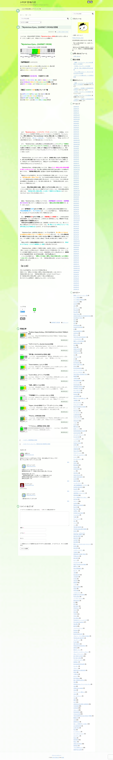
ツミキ (75, 523)
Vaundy (75, 580)
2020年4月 (76, 257)
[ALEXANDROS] (78, 331)
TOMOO (76, 552)
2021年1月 (76, 239)
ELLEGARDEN (77, 368)
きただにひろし (78, 402)
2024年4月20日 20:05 (29, 454)
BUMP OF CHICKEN (79, 594)
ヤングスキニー (78, 696)
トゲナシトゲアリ (78, 550)
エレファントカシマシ (79, 370)
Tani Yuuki (76, 509)
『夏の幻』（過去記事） (38, 138)
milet (75, 686)
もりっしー (65, 322)
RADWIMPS (77, 712)
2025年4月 (76, 131)
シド (75, 471)
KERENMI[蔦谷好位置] (79, 431)
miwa (75, 690)
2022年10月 (77, 194)
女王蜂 (75, 479)
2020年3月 (76, 260)
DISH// (75, 531)
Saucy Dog (76, 451)
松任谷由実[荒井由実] (79, 664)
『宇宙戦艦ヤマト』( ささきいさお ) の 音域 (41, 395)
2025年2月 (76, 136)
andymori (76, 333)
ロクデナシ (76, 735)
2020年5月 (76, 255)
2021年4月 (76, 232)
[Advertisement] (44, 293)
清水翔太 (76, 473)
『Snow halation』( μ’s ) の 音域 (37, 364)
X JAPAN (76, 360)
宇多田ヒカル (77, 353)
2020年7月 (76, 251)
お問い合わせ (77, 56)
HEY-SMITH (77, 644)
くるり (75, 422)
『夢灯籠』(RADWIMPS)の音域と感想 (39, 354)
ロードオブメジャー (79, 733)
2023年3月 (76, 184)
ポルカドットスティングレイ (81, 652)
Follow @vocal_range (77, 37)
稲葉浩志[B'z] (77, 343)
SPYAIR (76, 499)
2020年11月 (77, 243)
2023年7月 (76, 176)
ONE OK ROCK (78, 743)
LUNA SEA (76, 727)
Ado (75, 321)
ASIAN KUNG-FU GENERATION (82, 316)
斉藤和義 (76, 449)
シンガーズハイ (78, 483)
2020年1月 (76, 264)
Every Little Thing (78, 364)
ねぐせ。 (76, 570)
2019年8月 (76, 274)
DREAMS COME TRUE (80, 554)
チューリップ (77, 519)
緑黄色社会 (76, 721)
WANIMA (76, 739)
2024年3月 (76, 159)
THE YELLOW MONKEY (80, 337)
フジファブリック (78, 628)
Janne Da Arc (77, 475)
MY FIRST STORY (78, 656)
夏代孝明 (76, 558)
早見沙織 (76, 590)
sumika (75, 503)
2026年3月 (76, 108)
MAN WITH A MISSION (79, 670)
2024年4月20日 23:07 (31, 495)
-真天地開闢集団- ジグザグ (80, 485)
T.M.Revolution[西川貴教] (80, 529)
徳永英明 (76, 548)
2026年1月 (76, 113)
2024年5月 (76, 155)
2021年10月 (77, 220)
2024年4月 (76, 157)
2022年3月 (76, 209)
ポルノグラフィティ (79, 654)
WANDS (76, 745)
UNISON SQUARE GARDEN (81, 704)
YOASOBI (76, 706)
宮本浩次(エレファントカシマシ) (82, 684)
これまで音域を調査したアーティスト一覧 (32, 8)
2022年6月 (76, 203)
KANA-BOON (77, 392)
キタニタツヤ (77, 404)
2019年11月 (77, 268)
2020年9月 (76, 247)
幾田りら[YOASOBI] (79, 341)
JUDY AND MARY (78, 477)
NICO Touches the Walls (80, 564)
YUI (74, 698)
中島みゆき (76, 556)
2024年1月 (76, 163)
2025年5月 (76, 129)
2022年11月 (77, 192)
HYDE (75, 578)
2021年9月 (76, 222)
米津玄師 (76, 708)
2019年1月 (76, 289)
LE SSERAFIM (77, 726)
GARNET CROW (64, 31)
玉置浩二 (76, 511)
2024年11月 (77, 142)
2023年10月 (77, 169)
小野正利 (76, 378)
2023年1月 (76, 188)
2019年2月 (76, 287)
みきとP (76, 676)
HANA (75, 588)
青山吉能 (76, 310)
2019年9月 (76, 272)
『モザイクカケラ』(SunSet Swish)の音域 (40, 344)
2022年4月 (76, 207)
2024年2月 (76, 161)
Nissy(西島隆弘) (78, 568)
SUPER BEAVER (78, 487)
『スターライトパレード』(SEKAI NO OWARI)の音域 (34, 444)
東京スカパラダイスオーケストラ (82, 544)
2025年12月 (77, 115)
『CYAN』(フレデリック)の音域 (82, 66)
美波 (75, 682)
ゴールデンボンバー (79, 435)
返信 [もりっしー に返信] (68, 481)
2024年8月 (76, 148)
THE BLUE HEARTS (79, 638)
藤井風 (75, 626)
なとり (75, 560)
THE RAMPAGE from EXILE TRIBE (83, 715)
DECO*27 (76, 538)
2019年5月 (76, 281)
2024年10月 (77, 144)
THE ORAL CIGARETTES (80, 374)
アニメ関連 (58, 31)
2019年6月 (76, 279)
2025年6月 (76, 127)
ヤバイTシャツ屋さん (79, 692)
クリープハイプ (78, 418)
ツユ (75, 525)
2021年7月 (76, 226)
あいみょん (76, 307)
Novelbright (76, 574)
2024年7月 (76, 150)
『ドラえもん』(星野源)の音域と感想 (39, 426)
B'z (74, 602)
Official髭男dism (78, 380)
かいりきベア (77, 390)
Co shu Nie (76, 437)
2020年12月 (77, 241)
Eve (75, 345)
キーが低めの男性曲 (79, 299)
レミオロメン (77, 731)
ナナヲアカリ (77, 562)
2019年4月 (76, 283)
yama (75, 694)
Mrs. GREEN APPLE (79, 680)
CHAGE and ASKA (78, 513)
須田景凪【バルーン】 (79, 493)
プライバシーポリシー (56, 755)
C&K (75, 461)
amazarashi (76, 325)
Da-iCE (75, 507)
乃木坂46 (76, 576)
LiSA (75, 719)
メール (22, 533)
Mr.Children (76, 678)
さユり (75, 457)
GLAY (75, 424)
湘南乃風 (76, 481)
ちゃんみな (76, 515)
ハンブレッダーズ (78, 598)
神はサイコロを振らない (80, 398)
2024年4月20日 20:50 (31, 466)
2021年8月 (76, 224)
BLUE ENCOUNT (78, 634)
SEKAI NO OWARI (78, 505)
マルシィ (76, 668)
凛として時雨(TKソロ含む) (80, 724)
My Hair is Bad (77, 658)
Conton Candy (77, 443)
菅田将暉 (76, 495)
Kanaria (75, 394)
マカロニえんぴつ (78, 660)
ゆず (75, 702)
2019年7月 (76, 276)
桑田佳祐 (76, 426)
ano (74, 323)
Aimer (75, 366)
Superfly (76, 489)
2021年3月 (76, 234)
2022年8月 (76, 199)
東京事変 (76, 542)
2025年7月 (76, 125)
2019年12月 (77, 266)
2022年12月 (77, 190)
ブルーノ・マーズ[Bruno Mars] (81, 636)
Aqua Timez (77, 314)
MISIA (75, 672)
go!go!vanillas (77, 433)
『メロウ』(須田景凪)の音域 (28, 440)
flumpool (76, 630)
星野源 (75, 647)
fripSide (75, 632)
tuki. (75, 521)
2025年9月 (76, 121)
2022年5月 (76, 205)
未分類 (75, 303)
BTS (75, 604)
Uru (74, 355)
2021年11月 (77, 218)
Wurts (75, 737)
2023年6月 (76, 178)
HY (74, 359)
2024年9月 (76, 146)
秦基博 (75, 582)
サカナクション (78, 453)
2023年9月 (76, 171)
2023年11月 (77, 167)
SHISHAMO (77, 469)
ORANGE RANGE (78, 386)
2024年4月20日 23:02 (29, 485)
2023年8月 (76, 173)
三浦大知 (76, 674)
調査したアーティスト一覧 (80, 295)
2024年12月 (77, 140)
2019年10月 (77, 270)
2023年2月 (76, 186)
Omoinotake (77, 384)
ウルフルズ (76, 357)
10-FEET (76, 540)
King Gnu (76, 410)
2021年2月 (76, 236)
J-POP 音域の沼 (28, 2)
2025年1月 (76, 138)
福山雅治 (76, 624)
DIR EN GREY (77, 536)
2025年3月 (76, 134)
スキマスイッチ (78, 491)
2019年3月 (76, 285)
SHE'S (75, 463)
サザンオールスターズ (79, 455)
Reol (75, 729)
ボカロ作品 (76, 301)
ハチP (75, 584)
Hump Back (76, 596)
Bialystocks (76, 600)
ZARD (75, 445)
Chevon (75, 467)
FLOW (75, 642)
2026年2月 (76, 110)
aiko (75, 306)
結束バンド (76, 428)
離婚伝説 (76, 717)
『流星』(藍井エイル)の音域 (36, 385)
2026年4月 (76, 106)
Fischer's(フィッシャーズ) (80, 620)
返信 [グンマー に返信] (68, 491)
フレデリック (77, 640)
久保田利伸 (76, 414)
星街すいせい (77, 649)
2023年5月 (76, 180)
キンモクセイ (77, 412)
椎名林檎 (76, 465)
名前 (22, 527)
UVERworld (76, 351)
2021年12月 (77, 215)
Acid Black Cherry (78, 317)
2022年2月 (76, 211)
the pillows (76, 618)
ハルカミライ (77, 592)
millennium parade (78, 688)
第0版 (62, 757)
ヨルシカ (76, 710)
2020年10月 (77, 245)
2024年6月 (76, 152)
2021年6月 (76, 228)
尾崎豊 (75, 376)
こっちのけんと (78, 439)
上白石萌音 (76, 396)
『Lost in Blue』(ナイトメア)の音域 (38, 375)
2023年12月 (77, 165)
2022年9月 (76, 197)
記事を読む (65, 340)
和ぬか (75, 741)
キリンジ (76, 408)
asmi (75, 319)
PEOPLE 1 (76, 608)
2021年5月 (76, 230)
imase (75, 347)
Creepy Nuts (77, 416)
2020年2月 (76, 262)
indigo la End (77, 349)
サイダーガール (78, 446)
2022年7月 (76, 201)
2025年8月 (76, 123)
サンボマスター (78, 459)
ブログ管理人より (78, 747)
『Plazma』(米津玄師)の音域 (36, 416)
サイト (22, 538)
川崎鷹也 (76, 400)
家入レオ (76, 335)
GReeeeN (76, 420)
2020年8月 (76, 249)
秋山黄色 (76, 312)
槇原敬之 (76, 662)
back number (77, 586)
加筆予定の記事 (78, 749)
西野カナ (76, 566)
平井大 (75, 616)
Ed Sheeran (77, 362)
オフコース (76, 382)
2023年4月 (76, 182)
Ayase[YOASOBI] (78, 327)
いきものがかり (78, 339)
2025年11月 (77, 117)
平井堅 (75, 614)
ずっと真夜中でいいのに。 (80, 497)
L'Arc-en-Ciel (77, 714)
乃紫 (75, 572)
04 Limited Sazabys (79, 622)
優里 (75, 700)
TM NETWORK (77, 527)
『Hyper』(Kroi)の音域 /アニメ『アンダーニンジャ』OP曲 (45, 405)
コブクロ (76, 441)
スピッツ (76, 501)
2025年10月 (77, 119)
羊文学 (75, 610)
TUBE (75, 517)
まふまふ (76, 666)
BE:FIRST (76, 606)
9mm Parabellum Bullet (79, 406)
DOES (75, 546)
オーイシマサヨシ (78, 372)
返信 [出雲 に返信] (68, 462)
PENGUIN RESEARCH (79, 645)
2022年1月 (76, 213)
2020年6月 (76, 253)
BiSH (75, 612)
